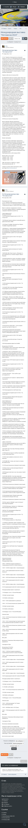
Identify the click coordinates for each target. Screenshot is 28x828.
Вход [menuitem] (15, 2)
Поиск (23, 38)
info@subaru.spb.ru (7, 806)
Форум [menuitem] (14, 6)
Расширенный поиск (26, 38)
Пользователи (6, 817)
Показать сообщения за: (14, 741)
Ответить (5, 38)
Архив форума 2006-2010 (8, 816)
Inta (6, 46)
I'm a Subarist (6, 804)
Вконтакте (5, 799)
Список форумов (12, 774)
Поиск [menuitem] (26, 28)
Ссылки (7, 6)
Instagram (5, 802)
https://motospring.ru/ (12, 168)
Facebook (5, 800)
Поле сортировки (14, 743)
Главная (22, 6)
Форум (4, 814)
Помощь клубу (6, 819)
